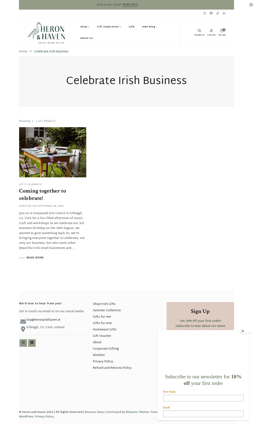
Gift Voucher (102, 336)
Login (211, 32)
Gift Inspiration (108, 27)
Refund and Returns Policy (112, 368)
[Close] (245, 331)
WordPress (26, 416)
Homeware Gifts (104, 330)
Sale (132, 27)
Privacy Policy (103, 361)
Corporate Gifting (106, 349)
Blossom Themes (137, 412)
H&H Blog (148, 27)
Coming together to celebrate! (42, 194)
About (97, 342)
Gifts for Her (102, 317)
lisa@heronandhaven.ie (43, 320)
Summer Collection (107, 310)
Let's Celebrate (30, 184)
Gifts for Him (102, 323)
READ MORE (35, 258)
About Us (86, 38)
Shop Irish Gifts (104, 304)
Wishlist (99, 355)
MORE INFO (130, 5)
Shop (83, 27)
